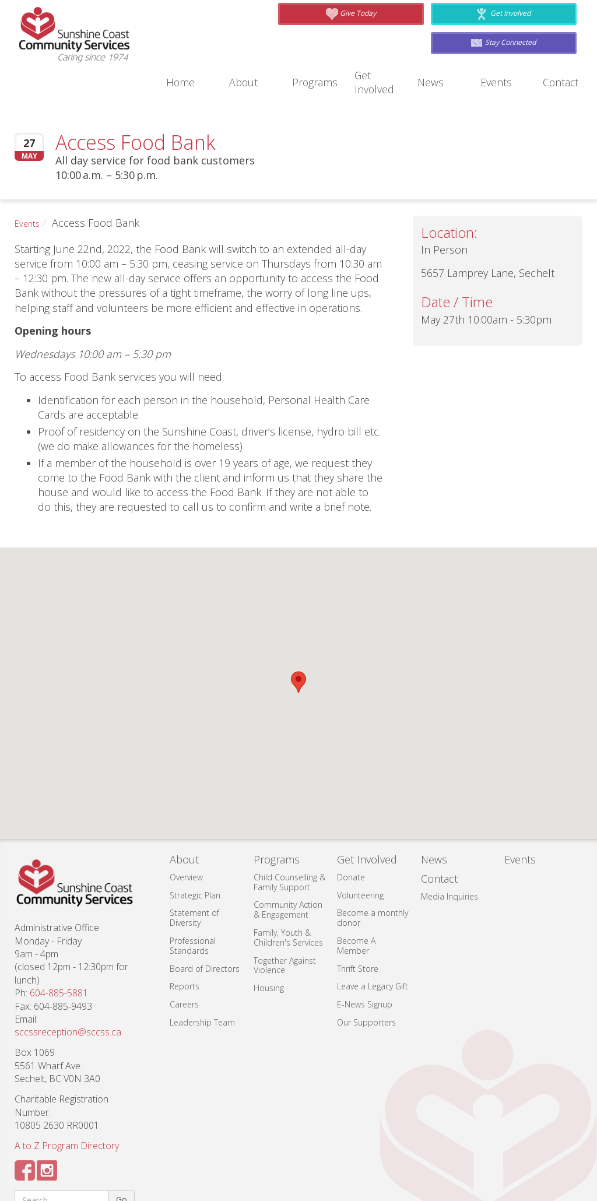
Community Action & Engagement (288, 867)
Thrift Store (357, 926)
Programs (313, 40)
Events (494, 40)
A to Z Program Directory (67, 1103)
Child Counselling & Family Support (289, 839)
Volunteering (360, 852)
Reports (184, 944)
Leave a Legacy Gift (372, 944)
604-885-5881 (59, 950)
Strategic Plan (195, 852)
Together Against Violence (285, 922)
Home (180, 40)
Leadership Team (202, 980)
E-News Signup (364, 962)
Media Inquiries (449, 854)
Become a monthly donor (372, 875)
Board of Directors (205, 926)
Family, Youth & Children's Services (288, 895)
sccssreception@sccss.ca (68, 990)
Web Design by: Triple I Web (417, 1191)
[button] (298, 639)
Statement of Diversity (194, 875)
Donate (351, 834)
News (431, 40)
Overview (186, 834)
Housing (269, 945)
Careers (184, 962)
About (242, 40)
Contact (560, 40)
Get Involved (382, 40)
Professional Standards (193, 903)
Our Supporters (366, 980)
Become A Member (356, 903)
